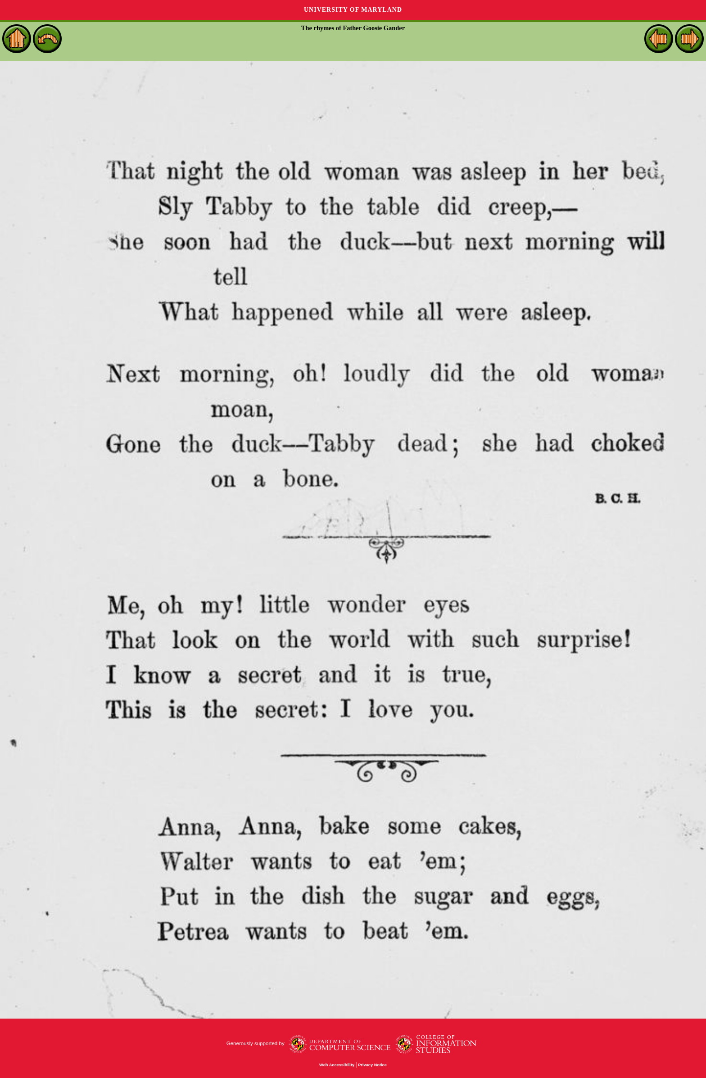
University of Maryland (353, 9)
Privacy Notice (372, 1065)
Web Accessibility (336, 1065)
